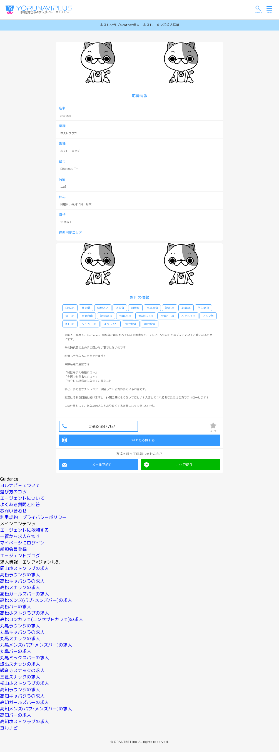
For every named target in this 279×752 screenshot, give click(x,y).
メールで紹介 (87, 465)
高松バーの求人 (15, 607)
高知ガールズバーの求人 (24, 702)
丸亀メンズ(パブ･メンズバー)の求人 (36, 645)
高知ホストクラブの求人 (24, 721)
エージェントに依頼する (24, 530)
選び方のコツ (13, 492)
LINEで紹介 (168, 465)
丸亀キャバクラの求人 (22, 632)
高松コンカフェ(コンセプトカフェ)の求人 (41, 619)
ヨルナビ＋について (20, 485)
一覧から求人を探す (20, 536)
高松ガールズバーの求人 (24, 594)
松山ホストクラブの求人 (24, 683)
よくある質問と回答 (20, 504)
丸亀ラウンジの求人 (20, 626)
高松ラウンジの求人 (20, 575)
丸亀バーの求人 (15, 651)
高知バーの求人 (15, 715)
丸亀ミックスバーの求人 (24, 658)
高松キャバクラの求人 (22, 581)
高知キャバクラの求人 (22, 696)
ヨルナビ (9, 728)
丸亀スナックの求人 (20, 638)
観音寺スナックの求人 (22, 670)
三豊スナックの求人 (20, 677)
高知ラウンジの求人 (20, 690)
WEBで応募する (108, 440)
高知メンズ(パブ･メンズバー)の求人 (36, 709)
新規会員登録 (13, 549)
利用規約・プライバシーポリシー (33, 517)
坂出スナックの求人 (20, 664)
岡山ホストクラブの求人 (24, 568)
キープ (213, 427)
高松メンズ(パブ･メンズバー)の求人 (36, 600)
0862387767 (102, 426)
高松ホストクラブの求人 (24, 613)
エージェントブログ (20, 555)
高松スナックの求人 (20, 587)
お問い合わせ (13, 511)
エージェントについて (22, 498)
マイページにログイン (22, 543)
